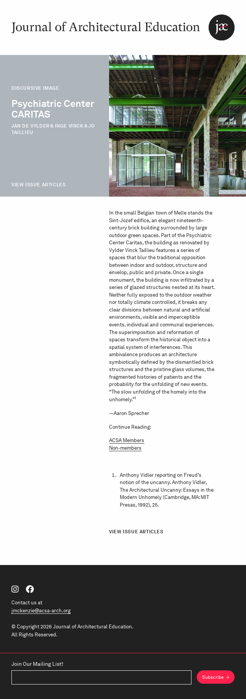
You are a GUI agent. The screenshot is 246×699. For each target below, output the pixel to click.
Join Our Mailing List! (37, 664)
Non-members (125, 448)
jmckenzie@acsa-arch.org (41, 610)
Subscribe (213, 677)
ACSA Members (126, 440)
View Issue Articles (38, 184)
